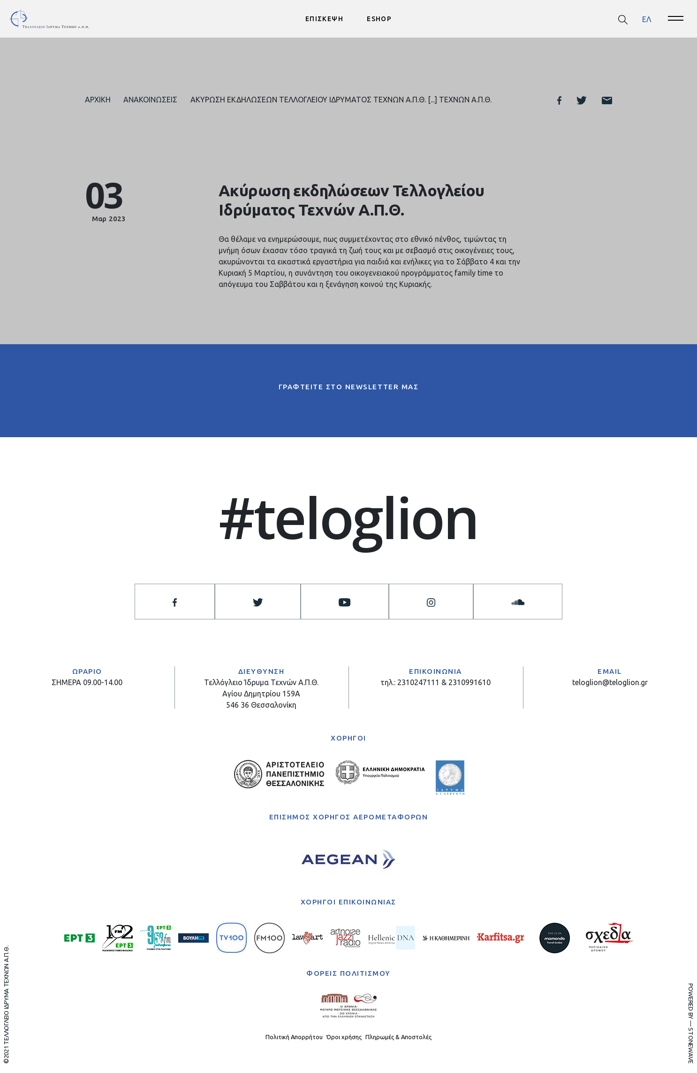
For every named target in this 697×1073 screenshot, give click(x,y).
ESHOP (379, 19)
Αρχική (98, 99)
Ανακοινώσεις (150, 99)
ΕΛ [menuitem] (646, 19)
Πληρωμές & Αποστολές (398, 1037)
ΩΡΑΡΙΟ (87, 671)
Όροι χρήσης (344, 1037)
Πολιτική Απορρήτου (294, 1037)
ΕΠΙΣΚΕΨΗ (324, 19)
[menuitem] (646, 19)
